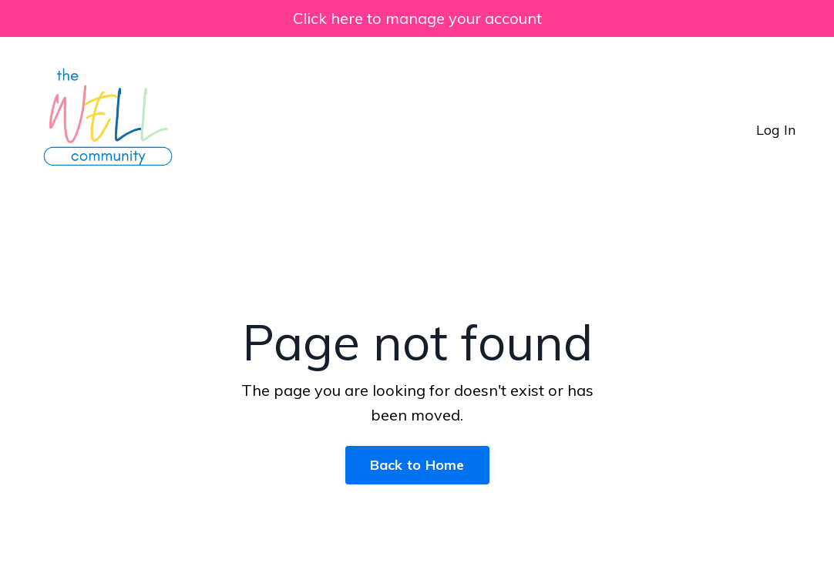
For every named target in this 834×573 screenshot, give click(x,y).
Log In (775, 130)
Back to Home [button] (417, 465)
